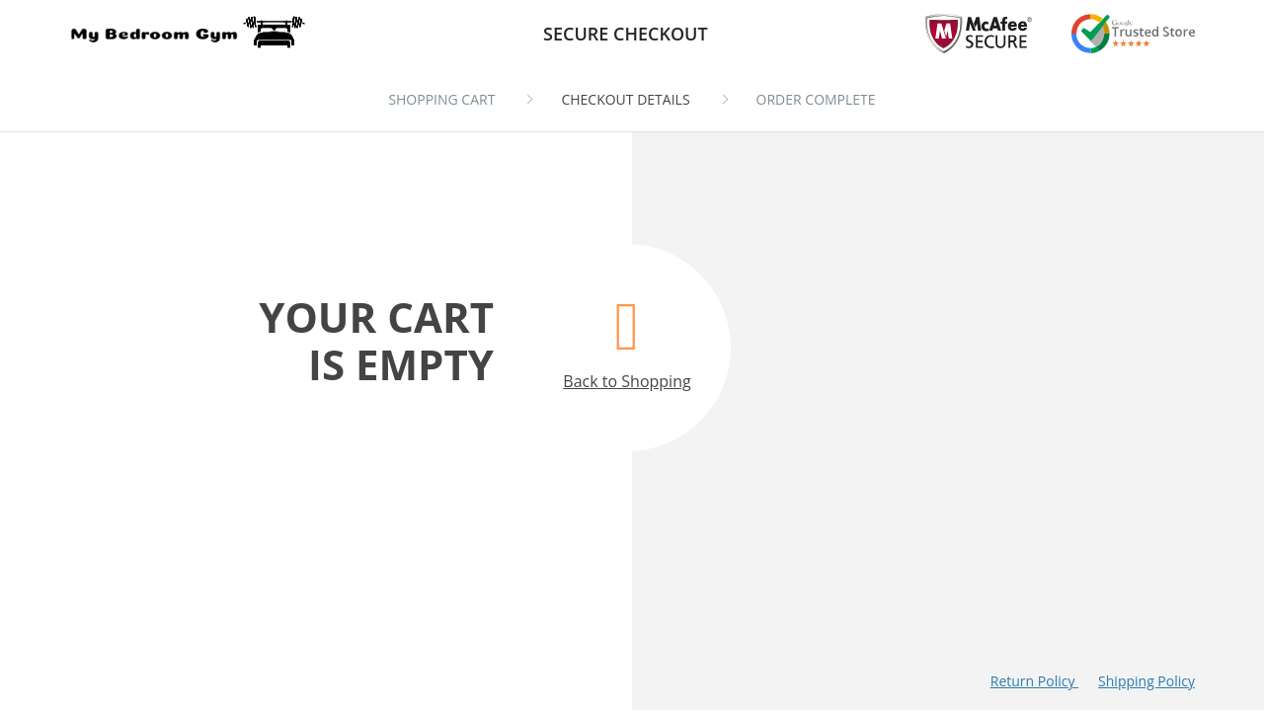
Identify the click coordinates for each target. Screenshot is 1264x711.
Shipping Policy (1146, 681)
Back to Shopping (626, 334)
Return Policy (1034, 681)
